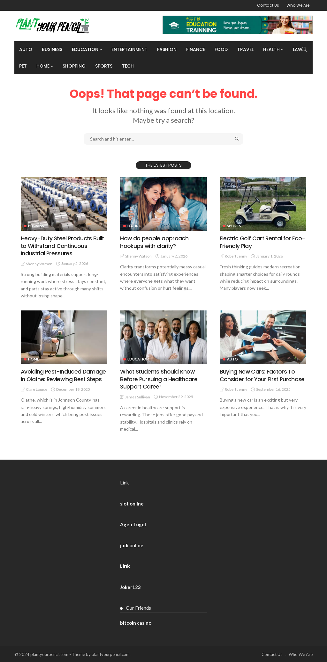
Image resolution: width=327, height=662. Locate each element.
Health (271, 49)
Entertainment (129, 49)
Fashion (167, 49)
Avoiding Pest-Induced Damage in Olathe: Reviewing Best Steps (64, 374)
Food (221, 49)
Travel (245, 49)
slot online (132, 503)
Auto (25, 49)
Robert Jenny (236, 256)
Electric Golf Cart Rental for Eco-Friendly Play (263, 242)
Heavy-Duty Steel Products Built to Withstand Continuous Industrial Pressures (63, 245)
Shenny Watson (39, 263)
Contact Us (268, 5)
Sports (103, 66)
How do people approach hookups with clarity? (154, 242)
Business (52, 49)
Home (42, 66)
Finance (195, 49)
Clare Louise (36, 389)
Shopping (74, 66)
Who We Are (297, 5)
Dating (134, 226)
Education (85, 49)
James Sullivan (137, 396)
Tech (128, 66)
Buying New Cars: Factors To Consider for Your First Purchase (262, 374)
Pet (23, 66)
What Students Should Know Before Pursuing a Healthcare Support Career (158, 378)
